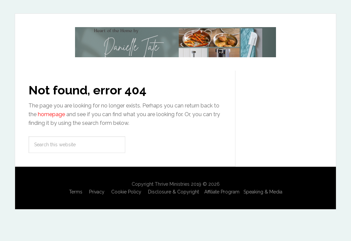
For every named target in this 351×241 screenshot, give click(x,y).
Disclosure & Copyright (173, 191)
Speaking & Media (262, 191)
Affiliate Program (221, 191)
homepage (51, 114)
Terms (75, 191)
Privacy (96, 191)
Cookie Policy (126, 191)
